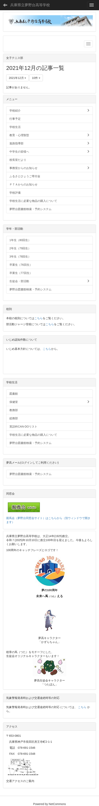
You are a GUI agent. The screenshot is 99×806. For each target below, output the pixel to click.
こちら (38, 318)
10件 (36, 77)
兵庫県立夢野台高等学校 (30, 5)
